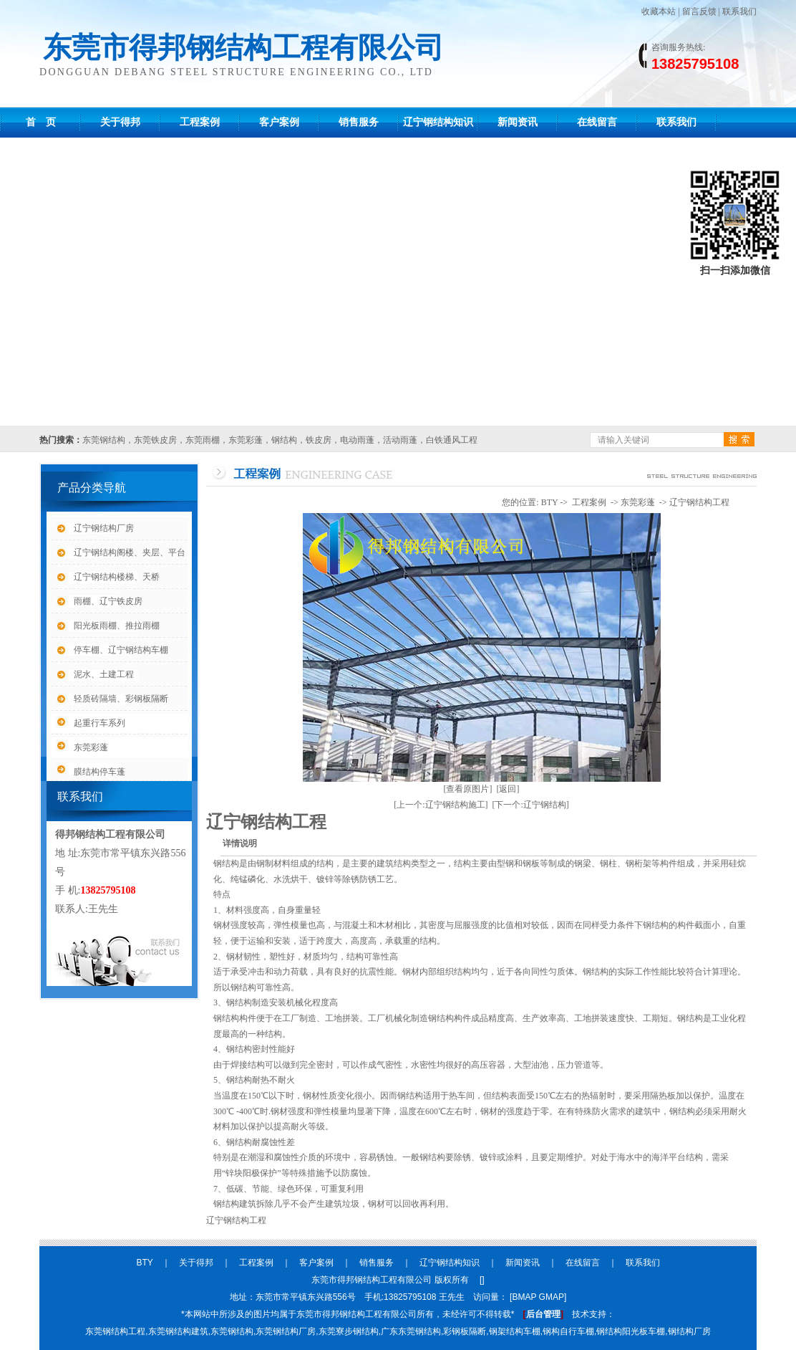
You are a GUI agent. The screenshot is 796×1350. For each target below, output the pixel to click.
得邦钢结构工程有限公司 (110, 834)
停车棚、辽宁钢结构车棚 (121, 650)
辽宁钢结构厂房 (104, 528)
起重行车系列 (99, 723)
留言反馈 (699, 11)
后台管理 (543, 1314)
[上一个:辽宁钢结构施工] (440, 805)
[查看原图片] (468, 789)
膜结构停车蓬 (99, 772)
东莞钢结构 (103, 440)
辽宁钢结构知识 (438, 122)
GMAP (551, 1297)
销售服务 (359, 122)
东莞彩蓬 (245, 440)
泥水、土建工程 (104, 674)
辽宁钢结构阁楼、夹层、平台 (129, 552)
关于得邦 (120, 122)
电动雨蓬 (357, 440)
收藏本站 (658, 11)
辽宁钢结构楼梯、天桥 (117, 577)
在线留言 (597, 122)
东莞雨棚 (202, 440)
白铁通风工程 (451, 440)
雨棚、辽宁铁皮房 (108, 601)
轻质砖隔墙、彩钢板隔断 (121, 699)
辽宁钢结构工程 (699, 502)
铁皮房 (318, 440)
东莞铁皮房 (155, 440)
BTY (549, 502)
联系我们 (739, 11)
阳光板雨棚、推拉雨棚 (117, 626)
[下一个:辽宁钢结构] (530, 805)
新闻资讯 (518, 122)
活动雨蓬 (400, 440)
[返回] (508, 789)
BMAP (524, 1297)
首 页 (41, 122)
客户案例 (279, 122)
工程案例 (200, 122)
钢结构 (284, 440)
